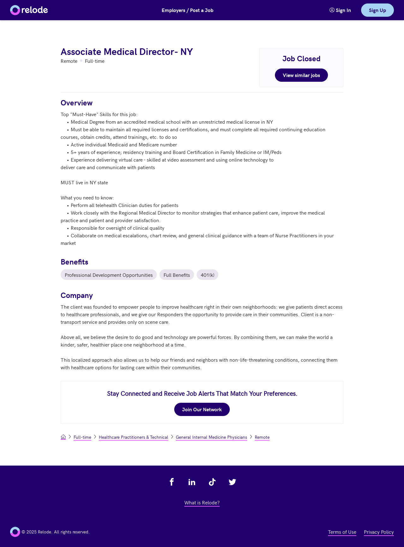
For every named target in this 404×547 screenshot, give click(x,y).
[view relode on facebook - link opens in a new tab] (171, 482)
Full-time (82, 437)
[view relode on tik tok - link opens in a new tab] (212, 482)
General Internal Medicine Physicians (211, 437)
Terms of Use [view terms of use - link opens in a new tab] (342, 531)
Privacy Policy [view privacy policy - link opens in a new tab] (379, 531)
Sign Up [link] (377, 10)
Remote (262, 437)
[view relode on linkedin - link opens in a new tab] (192, 482)
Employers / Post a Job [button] (187, 10)
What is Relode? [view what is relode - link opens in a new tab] (202, 502)
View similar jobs (301, 75)
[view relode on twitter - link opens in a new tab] (232, 482)
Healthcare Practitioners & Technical (133, 437)
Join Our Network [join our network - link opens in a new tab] (202, 409)
